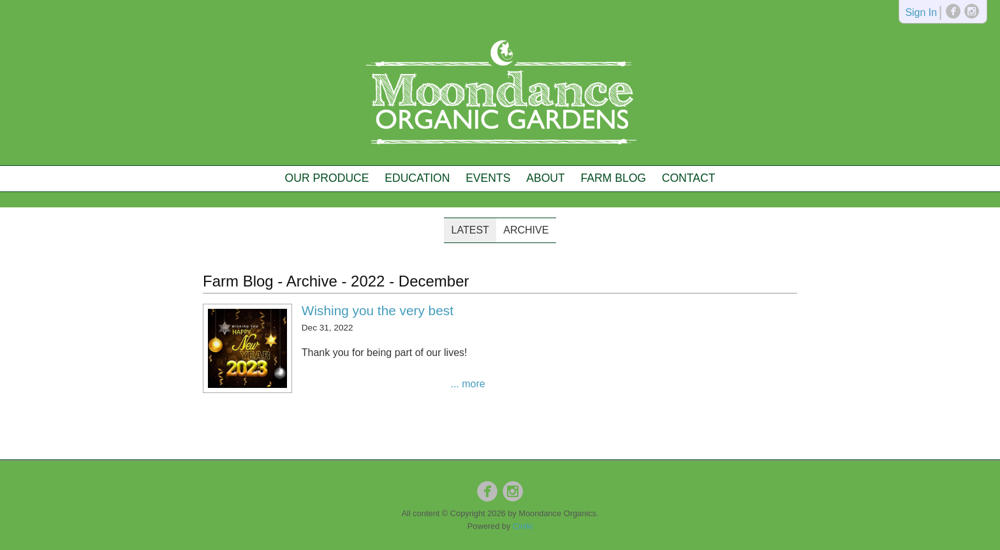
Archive (525, 230)
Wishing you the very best (377, 310)
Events (488, 178)
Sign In (921, 13)
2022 (368, 281)
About (545, 178)
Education (417, 178)
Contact (689, 178)
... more (467, 383)
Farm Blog (613, 178)
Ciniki (523, 526)
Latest (470, 230)
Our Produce (327, 178)
